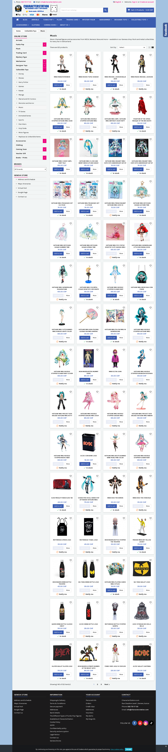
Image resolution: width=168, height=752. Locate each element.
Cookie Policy (55, 722)
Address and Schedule (26, 179)
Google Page (22, 192)
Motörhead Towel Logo (89, 540)
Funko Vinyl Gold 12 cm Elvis (115, 666)
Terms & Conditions (58, 703)
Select (132, 47)
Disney (21, 74)
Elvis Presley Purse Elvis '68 (62, 498)
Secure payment (56, 707)
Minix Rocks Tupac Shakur (89, 77)
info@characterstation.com (50, 2)
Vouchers (89, 713)
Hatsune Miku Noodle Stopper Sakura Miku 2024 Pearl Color (89, 415)
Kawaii (21, 91)
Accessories (21, 25)
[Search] (84, 10)
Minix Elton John (115, 371)
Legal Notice (54, 735)
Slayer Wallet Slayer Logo (62, 666)
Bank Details (55, 713)
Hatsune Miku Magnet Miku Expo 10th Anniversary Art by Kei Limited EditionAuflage (115, 163)
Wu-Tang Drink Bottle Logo (88, 582)
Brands (18, 164)
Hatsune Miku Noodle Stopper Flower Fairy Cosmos (142, 457)
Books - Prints (21, 158)
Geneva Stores (55, 741)
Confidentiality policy (58, 728)
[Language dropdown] (118, 2)
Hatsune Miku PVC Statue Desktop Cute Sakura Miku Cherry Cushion (115, 247)
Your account (93, 695)
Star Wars (22, 124)
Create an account (147, 2)
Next (107, 684)
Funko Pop (47, 20)
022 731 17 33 (26, 2)
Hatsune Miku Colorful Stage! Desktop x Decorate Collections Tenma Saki (88, 289)
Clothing (36, 25)
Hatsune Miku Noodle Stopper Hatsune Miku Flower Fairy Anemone (88, 121)
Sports (21, 120)
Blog (25, 20)
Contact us (22, 197)
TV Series (22, 112)
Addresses (54, 710)
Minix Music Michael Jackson (142, 77)
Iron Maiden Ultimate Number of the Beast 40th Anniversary (88, 668)
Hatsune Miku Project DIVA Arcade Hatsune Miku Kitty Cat (62, 415)
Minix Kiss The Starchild (142, 498)
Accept (128, 749)
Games (21, 86)
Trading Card (72, 20)
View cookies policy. (117, 749)
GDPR (52, 725)
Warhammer (104, 20)
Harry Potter (23, 82)
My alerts (89, 716)
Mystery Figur (88, 20)
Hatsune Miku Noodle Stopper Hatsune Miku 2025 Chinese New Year (62, 121)
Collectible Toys (138, 20)
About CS (64, 25)
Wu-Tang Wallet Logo (142, 582)
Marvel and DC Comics (27, 99)
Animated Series (25, 116)
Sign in (134, 2)
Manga (21, 95)
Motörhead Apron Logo (62, 540)
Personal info (91, 700)
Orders (88, 703)
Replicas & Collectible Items (30, 137)
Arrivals (35, 20)
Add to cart (58, 85)
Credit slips (90, 707)
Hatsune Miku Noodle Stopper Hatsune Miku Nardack (141, 331)
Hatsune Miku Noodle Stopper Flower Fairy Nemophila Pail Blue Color (115, 289)
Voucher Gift (21, 153)
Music (21, 107)
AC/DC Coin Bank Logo (88, 456)
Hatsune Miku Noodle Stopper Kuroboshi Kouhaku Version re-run (142, 373)
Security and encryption (59, 731)
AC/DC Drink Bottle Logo (88, 624)
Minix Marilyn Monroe (62, 77)
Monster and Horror (26, 103)
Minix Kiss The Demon (115, 498)
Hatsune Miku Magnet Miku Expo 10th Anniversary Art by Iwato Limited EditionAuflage (142, 163)
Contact (126, 695)
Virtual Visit (22, 188)
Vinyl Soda (22, 128)
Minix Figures (24, 133)
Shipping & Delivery (57, 700)
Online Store (20, 36)
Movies (21, 78)
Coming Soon (50, 25)
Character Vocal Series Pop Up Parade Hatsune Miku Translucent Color (88, 500)
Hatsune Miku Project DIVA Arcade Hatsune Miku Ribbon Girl (141, 415)
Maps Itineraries (24, 184)
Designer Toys (120, 20)
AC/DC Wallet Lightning (142, 666)
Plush (59, 20)
